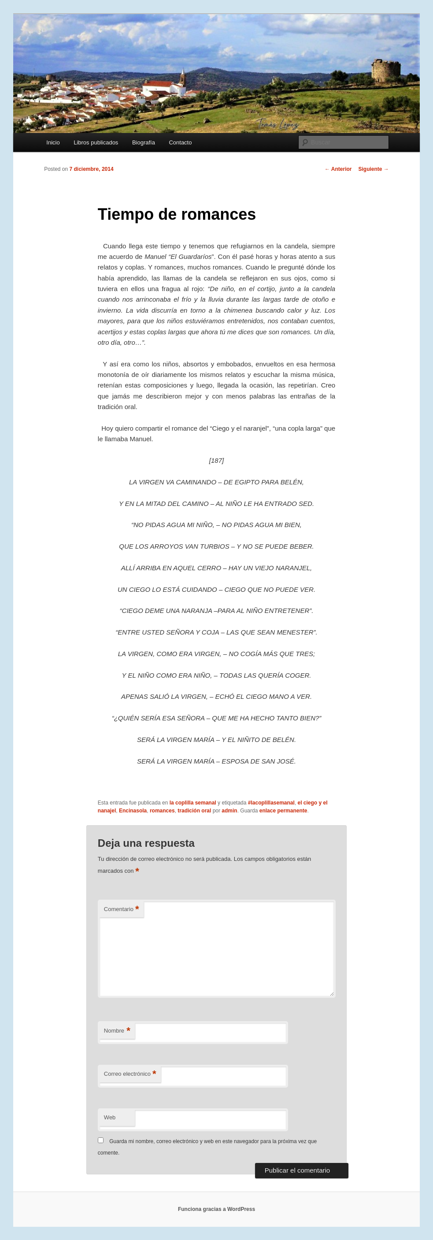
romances (162, 811)
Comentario (121, 909)
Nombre (117, 1031)
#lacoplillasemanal (271, 803)
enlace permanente (283, 811)
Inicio (52, 142)
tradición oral (194, 811)
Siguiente (374, 169)
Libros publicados (96, 142)
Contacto (180, 142)
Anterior (338, 169)
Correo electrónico (130, 1074)
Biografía (143, 142)
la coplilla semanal (193, 803)
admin (229, 811)
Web (110, 1117)
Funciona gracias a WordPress (216, 1209)
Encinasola (133, 811)
